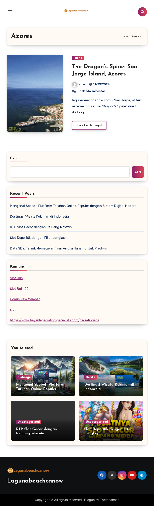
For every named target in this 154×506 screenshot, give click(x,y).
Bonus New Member (25, 299)
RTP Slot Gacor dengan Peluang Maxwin (41, 227)
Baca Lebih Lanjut (89, 125)
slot (13, 310)
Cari (14, 158)
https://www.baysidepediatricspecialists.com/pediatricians (54, 320)
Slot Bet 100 (19, 289)
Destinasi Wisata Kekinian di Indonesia (39, 216)
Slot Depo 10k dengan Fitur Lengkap (38, 238)
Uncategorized (29, 422)
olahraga (24, 377)
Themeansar (109, 500)
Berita (90, 377)
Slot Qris (16, 278)
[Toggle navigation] (10, 11)
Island (78, 58)
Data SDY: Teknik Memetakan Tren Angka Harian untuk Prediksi (58, 248)
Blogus (89, 500)
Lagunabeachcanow (35, 481)
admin (79, 84)
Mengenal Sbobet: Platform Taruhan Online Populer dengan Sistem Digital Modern (73, 206)
